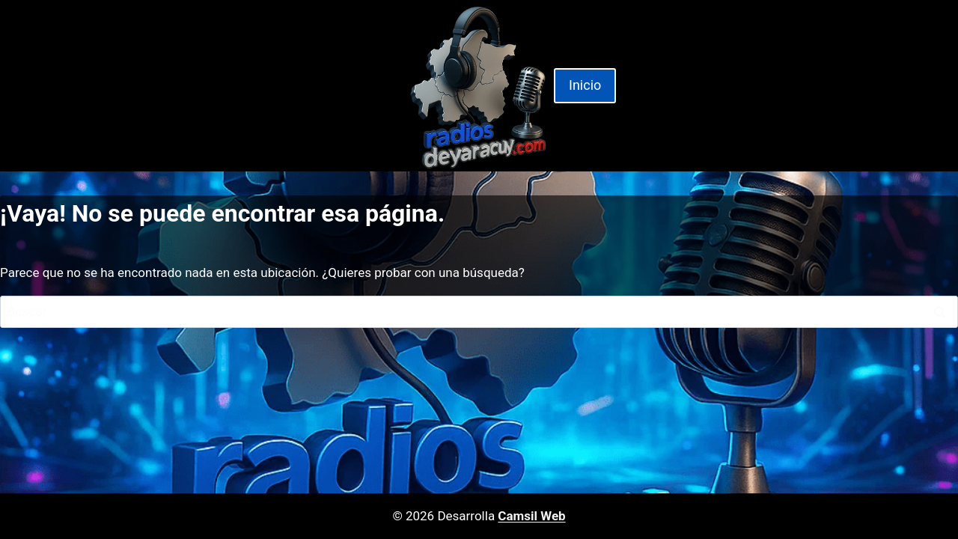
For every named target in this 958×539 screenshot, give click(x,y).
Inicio (585, 85)
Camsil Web (531, 515)
